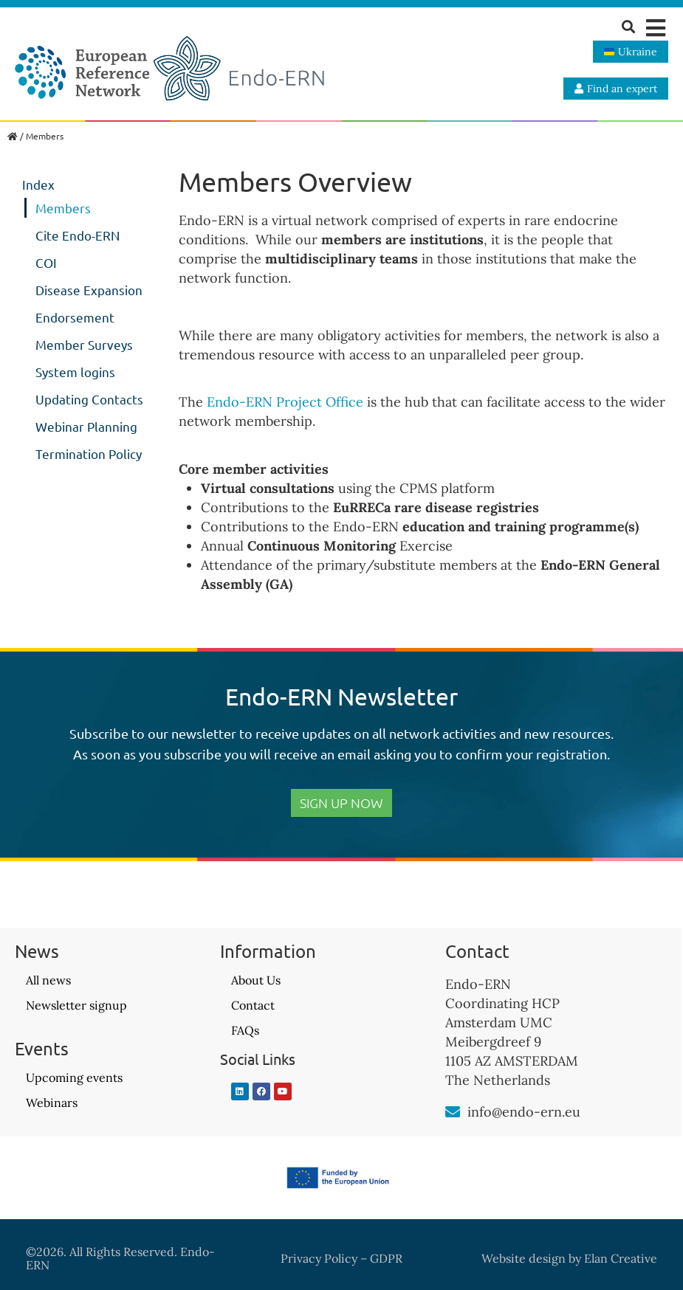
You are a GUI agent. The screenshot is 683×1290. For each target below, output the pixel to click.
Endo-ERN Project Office (285, 401)
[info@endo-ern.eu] (452, 1112)
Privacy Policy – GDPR (341, 1258)
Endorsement (74, 317)
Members (63, 207)
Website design (523, 1258)
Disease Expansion (89, 289)
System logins (75, 371)
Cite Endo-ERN (77, 235)
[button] (655, 28)
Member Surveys (84, 344)
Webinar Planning (86, 426)
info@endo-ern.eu (523, 1111)
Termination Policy (88, 453)
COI (46, 262)
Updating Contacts (89, 399)
